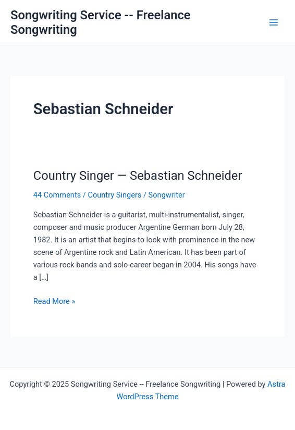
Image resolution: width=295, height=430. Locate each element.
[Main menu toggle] (274, 22)
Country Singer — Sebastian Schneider (137, 175)
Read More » (54, 301)
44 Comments (57, 195)
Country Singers (114, 195)
